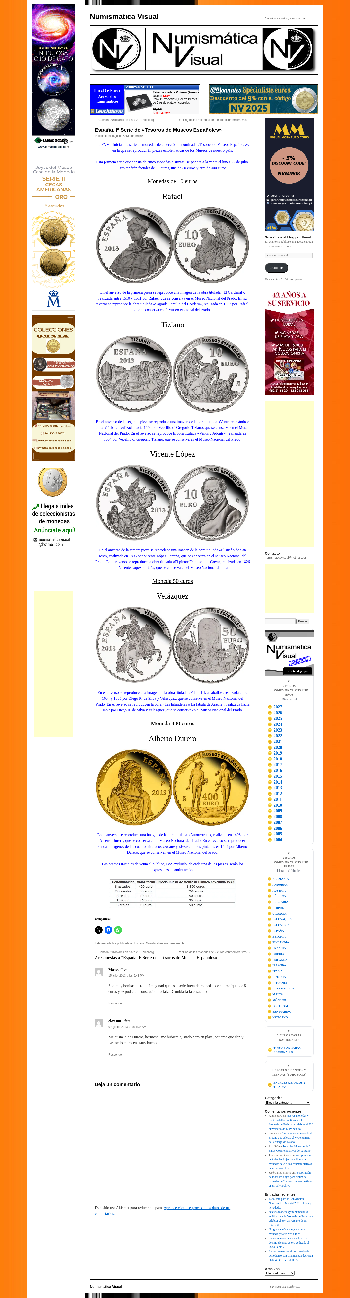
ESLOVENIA (279, 925)
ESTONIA (277, 937)
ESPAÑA (276, 931)
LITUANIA (277, 983)
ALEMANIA (278, 879)
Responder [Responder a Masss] (115, 1003)
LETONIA (277, 977)
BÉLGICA (277, 896)
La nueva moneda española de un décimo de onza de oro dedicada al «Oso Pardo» (289, 1242)
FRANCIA (277, 948)
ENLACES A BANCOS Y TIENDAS (286, 1085)
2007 (275, 822)
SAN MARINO (280, 1011)
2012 (275, 793)
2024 (275, 724)
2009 (275, 810)
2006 (275, 828)
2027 (275, 707)
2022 (275, 735)
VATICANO (278, 1017)
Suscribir (276, 268)
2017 (275, 764)
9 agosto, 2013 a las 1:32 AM (127, 1027)
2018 (275, 759)
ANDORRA (278, 885)
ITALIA (275, 971)
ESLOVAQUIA (280, 919)
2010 (275, 805)
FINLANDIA (278, 942)
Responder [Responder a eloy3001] (115, 1054)
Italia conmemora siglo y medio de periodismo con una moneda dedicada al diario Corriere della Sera (291, 1256)
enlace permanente (171, 943)
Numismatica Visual (124, 16)
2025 (275, 718)
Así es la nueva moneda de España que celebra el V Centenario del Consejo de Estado (291, 1137)
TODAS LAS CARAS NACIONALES (284, 1050)
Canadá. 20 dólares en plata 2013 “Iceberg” (125, 120)
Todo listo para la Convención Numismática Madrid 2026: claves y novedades (290, 1203)
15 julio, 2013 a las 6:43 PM (126, 975)
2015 (275, 776)
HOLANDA (278, 960)
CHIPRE (276, 908)
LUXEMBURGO (281, 988)
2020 (275, 747)
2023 (275, 730)
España (139, 943)
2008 (275, 816)
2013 (275, 787)
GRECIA (276, 954)
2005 (275, 833)
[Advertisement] (53, 664)
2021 (275, 741)
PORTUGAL (278, 1006)
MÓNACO (277, 1000)
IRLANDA (277, 965)
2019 (275, 753)
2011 (275, 799)
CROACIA (277, 913)
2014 (275, 782)
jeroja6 (139, 136)
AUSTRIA (277, 890)
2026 (275, 712)
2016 (275, 770)
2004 (275, 839)
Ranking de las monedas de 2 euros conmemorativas (214, 120)
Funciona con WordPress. (285, 1286)
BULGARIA (278, 902)
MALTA (275, 994)
